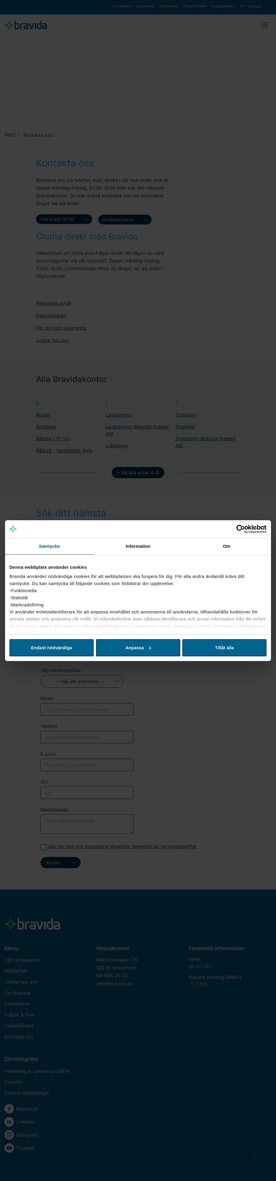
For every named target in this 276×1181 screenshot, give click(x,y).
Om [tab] (226, 546)
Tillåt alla (224, 647)
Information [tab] (138, 546)
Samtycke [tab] (49, 546)
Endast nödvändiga (51, 647)
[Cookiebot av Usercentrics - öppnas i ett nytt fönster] (241, 529)
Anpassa (138, 647)
